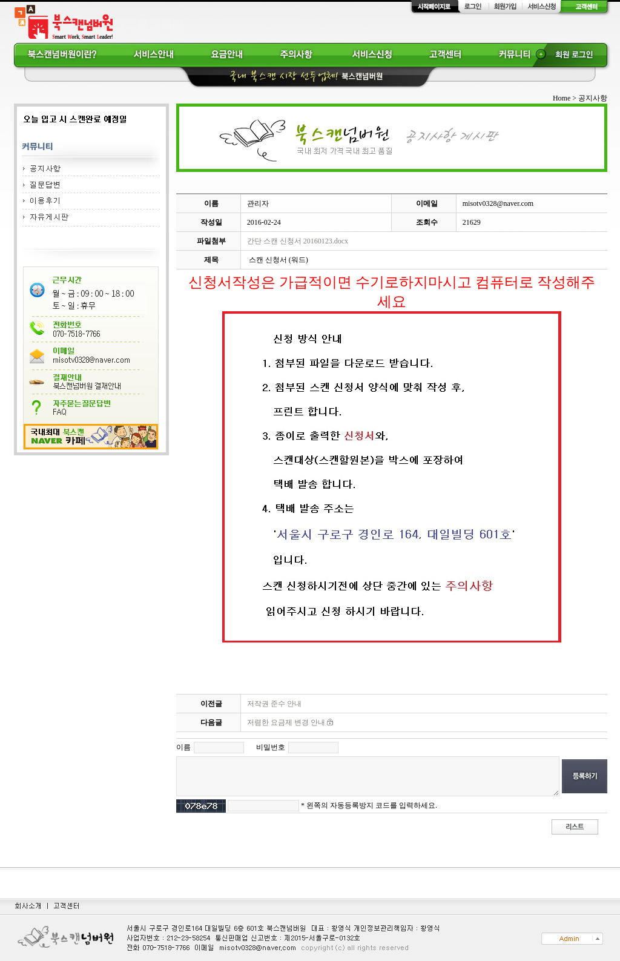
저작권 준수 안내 (274, 703)
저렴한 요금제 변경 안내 (286, 722)
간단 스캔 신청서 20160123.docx (297, 241)
